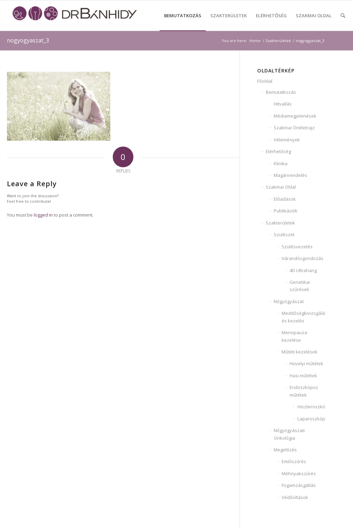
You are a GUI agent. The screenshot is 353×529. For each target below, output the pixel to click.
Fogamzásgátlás (299, 485)
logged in (43, 215)
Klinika (281, 163)
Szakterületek (280, 223)
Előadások (285, 199)
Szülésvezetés (297, 246)
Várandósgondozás (302, 258)
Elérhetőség (278, 151)
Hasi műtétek (303, 375)
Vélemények (287, 140)
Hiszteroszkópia (311, 406)
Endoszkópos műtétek (304, 391)
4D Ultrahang (303, 270)
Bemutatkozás (281, 92)
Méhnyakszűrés (299, 473)
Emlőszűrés (294, 461)
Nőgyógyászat (289, 301)
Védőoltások (295, 497)
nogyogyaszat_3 (28, 40)
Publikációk (285, 211)
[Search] (343, 15)
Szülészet (284, 234)
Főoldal (264, 81)
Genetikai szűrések (300, 285)
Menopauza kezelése (294, 336)
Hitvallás (283, 104)
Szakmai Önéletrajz (294, 127)
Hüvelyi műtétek (306, 363)
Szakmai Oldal (281, 187)
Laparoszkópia (311, 419)
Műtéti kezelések (299, 352)
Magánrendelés (290, 175)
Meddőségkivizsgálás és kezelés (303, 316)
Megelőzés (285, 450)
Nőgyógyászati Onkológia (289, 434)
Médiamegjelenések (295, 116)
